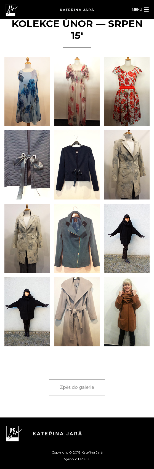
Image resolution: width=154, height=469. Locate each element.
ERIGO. (84, 459)
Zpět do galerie (77, 387)
